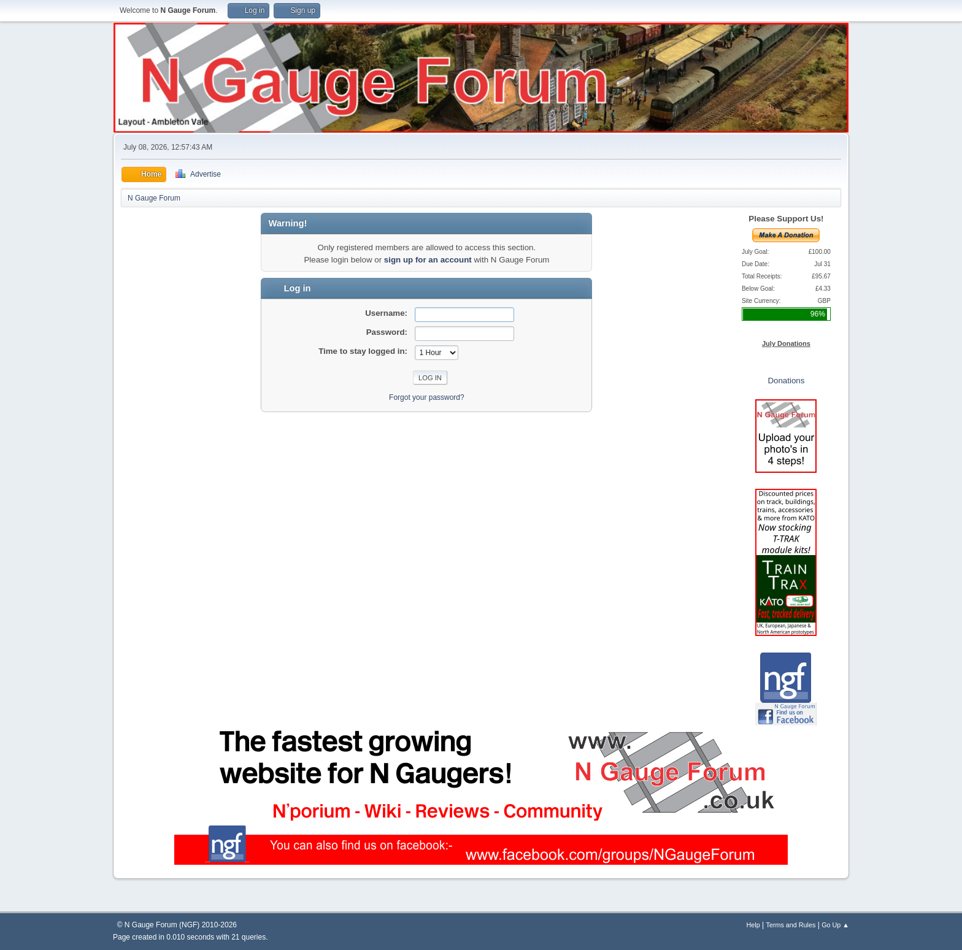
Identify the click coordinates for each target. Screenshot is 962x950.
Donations (786, 380)
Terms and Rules (791, 925)
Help (753, 925)
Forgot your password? (426, 397)
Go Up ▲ (835, 925)
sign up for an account (428, 259)
